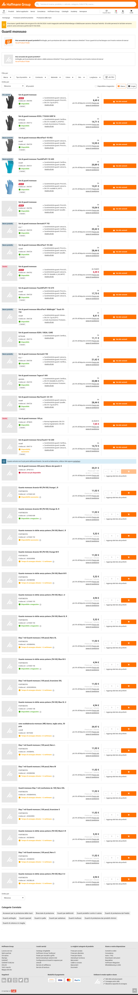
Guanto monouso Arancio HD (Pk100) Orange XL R (38, 509)
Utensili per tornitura (78, 958)
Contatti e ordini (110, 951)
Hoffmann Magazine (112, 963)
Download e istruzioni (112, 958)
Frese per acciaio (76, 951)
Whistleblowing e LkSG (113, 965)
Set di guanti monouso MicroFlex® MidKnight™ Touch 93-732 (41, 310)
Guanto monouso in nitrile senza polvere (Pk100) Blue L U (41, 595)
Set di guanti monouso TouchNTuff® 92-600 (36, 159)
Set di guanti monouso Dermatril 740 (33, 354)
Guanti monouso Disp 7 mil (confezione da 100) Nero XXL (41, 788)
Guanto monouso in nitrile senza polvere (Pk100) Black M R (42, 573)
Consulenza (41, 11)
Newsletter (109, 960)
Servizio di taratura (42, 967)
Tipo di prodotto (23, 77)
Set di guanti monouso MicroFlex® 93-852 (35, 138)
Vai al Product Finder (22, 43)
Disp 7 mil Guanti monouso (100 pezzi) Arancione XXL (40, 681)
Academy (74, 11)
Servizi (32, 11)
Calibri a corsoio (76, 963)
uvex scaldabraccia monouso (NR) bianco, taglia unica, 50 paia (41, 725)
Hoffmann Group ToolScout (45, 953)
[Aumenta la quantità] (117, 471)
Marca (7, 77)
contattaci (76, 461)
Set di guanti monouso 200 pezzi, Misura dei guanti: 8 (40, 466)
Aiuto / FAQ (109, 955)
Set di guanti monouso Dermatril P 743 (34, 224)
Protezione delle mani (44, 18)
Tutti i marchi (6, 967)
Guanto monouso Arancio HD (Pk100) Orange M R (38, 552)
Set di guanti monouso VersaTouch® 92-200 (36, 440)
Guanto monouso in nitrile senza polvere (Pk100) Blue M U (42, 659)
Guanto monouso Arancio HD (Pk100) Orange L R (38, 487)
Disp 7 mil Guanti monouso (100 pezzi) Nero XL (37, 638)
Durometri (74, 967)
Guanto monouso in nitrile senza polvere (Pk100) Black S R (42, 831)
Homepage (6, 18)
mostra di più (49, 105)
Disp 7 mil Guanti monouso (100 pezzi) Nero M (37, 767)
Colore (70, 77)
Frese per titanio (76, 955)
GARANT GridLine (8, 963)
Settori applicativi (22, 11)
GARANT (5, 960)
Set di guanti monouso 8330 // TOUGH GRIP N (36, 116)
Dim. (81, 77)
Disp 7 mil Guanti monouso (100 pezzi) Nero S (36, 852)
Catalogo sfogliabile (43, 951)
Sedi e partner (6, 953)
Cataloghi (65, 11)
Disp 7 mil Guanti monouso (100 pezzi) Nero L (36, 745)
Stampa (4, 958)
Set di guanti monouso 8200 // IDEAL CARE (35, 333)
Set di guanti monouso (27, 95)
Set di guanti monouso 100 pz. (30, 418)
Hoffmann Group (53, 11)
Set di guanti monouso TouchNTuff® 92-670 (36, 288)
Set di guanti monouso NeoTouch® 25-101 (35, 397)
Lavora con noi (7, 951)
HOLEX (4, 965)
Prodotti (11, 11)
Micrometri (74, 960)
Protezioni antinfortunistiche (23, 18)
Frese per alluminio (77, 953)
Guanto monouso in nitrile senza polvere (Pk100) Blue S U (41, 874)
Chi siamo (5, 955)
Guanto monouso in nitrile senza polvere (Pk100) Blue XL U (42, 702)
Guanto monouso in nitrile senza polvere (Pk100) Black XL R (42, 616)
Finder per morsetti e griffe (45, 955)
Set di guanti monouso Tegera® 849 (33, 375)
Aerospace (83, 11)
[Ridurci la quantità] (106, 471)
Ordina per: (5, 82)
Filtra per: (5, 73)
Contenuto (41, 77)
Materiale (56, 77)
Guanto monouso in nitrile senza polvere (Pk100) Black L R (42, 530)
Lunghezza (95, 77)
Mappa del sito (7, 970)
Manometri (74, 965)
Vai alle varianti (120, 102)
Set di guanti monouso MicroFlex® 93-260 (35, 245)
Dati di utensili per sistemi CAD (46, 958)
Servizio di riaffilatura (43, 965)
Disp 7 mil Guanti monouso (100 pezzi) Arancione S (39, 809)
